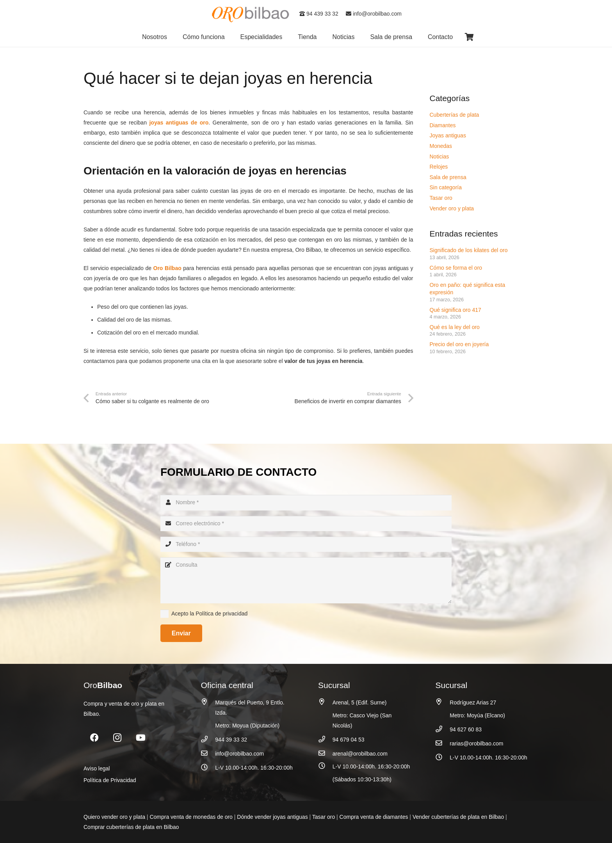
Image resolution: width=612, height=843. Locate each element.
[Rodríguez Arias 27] (443, 702)
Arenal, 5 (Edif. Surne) (360, 702)
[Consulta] (306, 580)
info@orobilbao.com (374, 14)
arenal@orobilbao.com (360, 754)
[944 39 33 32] (208, 739)
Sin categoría (446, 187)
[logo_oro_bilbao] (251, 13)
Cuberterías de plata (454, 115)
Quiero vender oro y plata (114, 817)
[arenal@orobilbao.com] (325, 753)
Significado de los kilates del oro (469, 250)
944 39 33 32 (231, 739)
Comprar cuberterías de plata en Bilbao (131, 827)
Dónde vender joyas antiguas (272, 817)
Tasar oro (441, 198)
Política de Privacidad (110, 780)
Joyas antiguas (448, 135)
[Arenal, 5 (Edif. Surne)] (325, 702)
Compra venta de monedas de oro (190, 817)
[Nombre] (306, 502)
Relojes (439, 167)
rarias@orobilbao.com (476, 743)
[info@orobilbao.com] (208, 753)
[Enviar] (181, 633)
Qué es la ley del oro (455, 327)
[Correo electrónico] (306, 523)
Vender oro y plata (452, 208)
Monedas (441, 146)
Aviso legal (97, 768)
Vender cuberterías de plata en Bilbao (458, 817)
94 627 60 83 (466, 729)
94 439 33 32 (318, 14)
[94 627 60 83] (443, 729)
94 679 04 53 (349, 739)
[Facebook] (94, 738)
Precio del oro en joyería (460, 344)
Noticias (439, 156)
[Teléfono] (306, 544)
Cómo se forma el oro (456, 268)
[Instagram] (117, 738)
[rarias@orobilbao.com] (443, 743)
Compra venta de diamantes (374, 817)
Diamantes (443, 125)
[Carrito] (469, 37)
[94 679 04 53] (325, 739)
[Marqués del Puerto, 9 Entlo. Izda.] (208, 702)
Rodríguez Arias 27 (473, 702)
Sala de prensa (448, 177)
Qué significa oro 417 (456, 310)
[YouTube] (140, 738)
